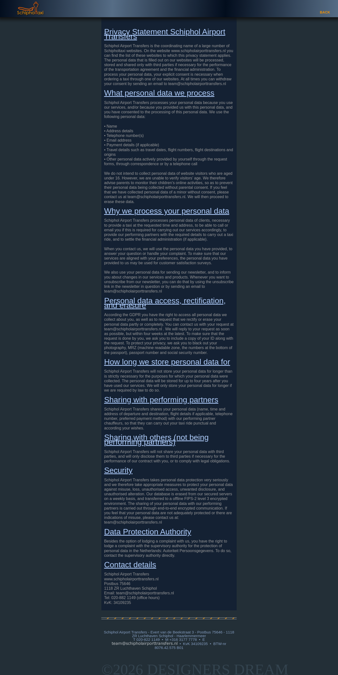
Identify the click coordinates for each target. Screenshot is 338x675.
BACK (325, 12)
